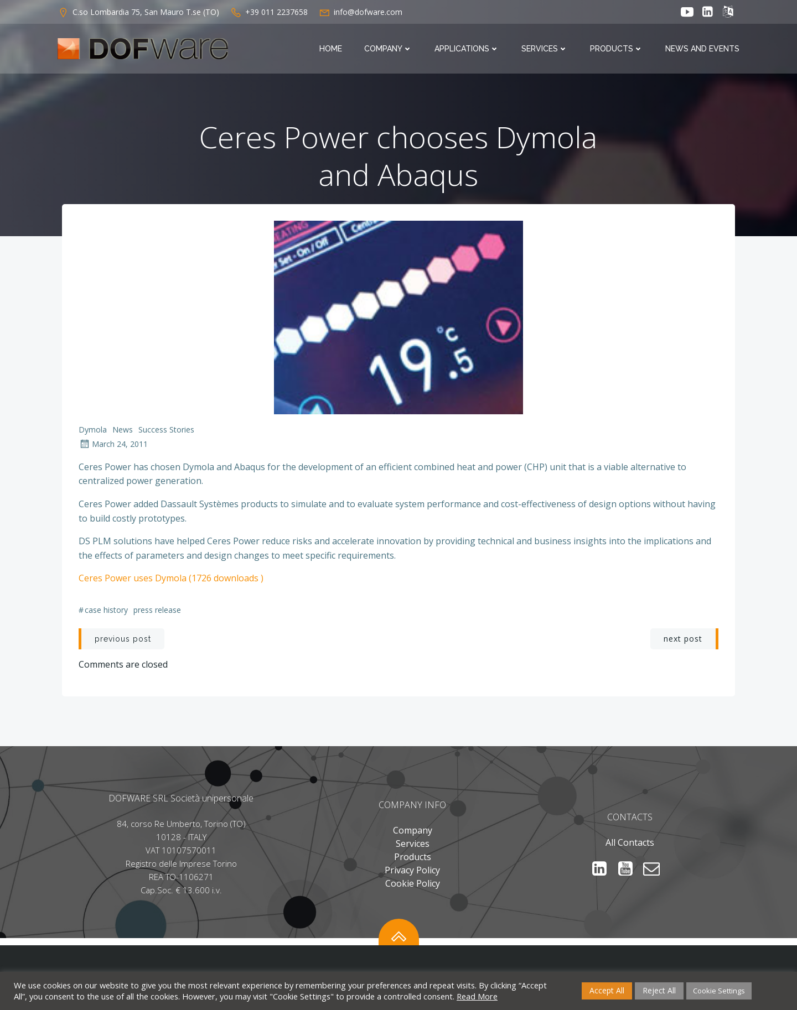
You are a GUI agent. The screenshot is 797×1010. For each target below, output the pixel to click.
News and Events (702, 48)
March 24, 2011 (113, 444)
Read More (477, 996)
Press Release (157, 610)
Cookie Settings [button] (719, 991)
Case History (106, 610)
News (122, 429)
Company (388, 48)
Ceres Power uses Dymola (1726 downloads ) (171, 578)
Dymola (93, 429)
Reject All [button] (659, 990)
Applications (466, 48)
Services (544, 48)
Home (330, 48)
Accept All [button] (606, 990)
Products (616, 48)
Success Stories (166, 429)
